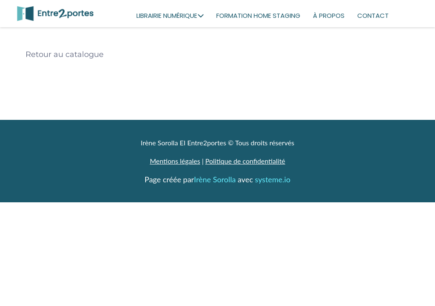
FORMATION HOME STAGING (258, 15)
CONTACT (373, 15)
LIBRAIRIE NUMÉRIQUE (169, 15)
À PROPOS (329, 15)
